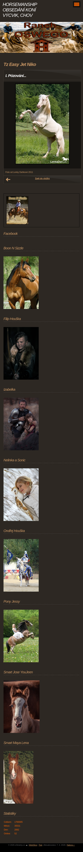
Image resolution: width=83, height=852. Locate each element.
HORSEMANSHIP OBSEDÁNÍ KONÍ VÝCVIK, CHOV (20, 10)
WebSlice (33, 845)
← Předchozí (8, 179)
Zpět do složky (42, 178)
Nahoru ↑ (71, 845)
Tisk (40, 845)
